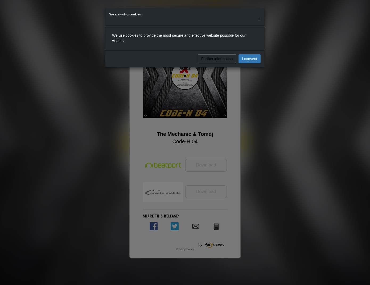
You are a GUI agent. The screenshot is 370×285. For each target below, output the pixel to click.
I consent (249, 59)
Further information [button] (217, 59)
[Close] (259, 19)
